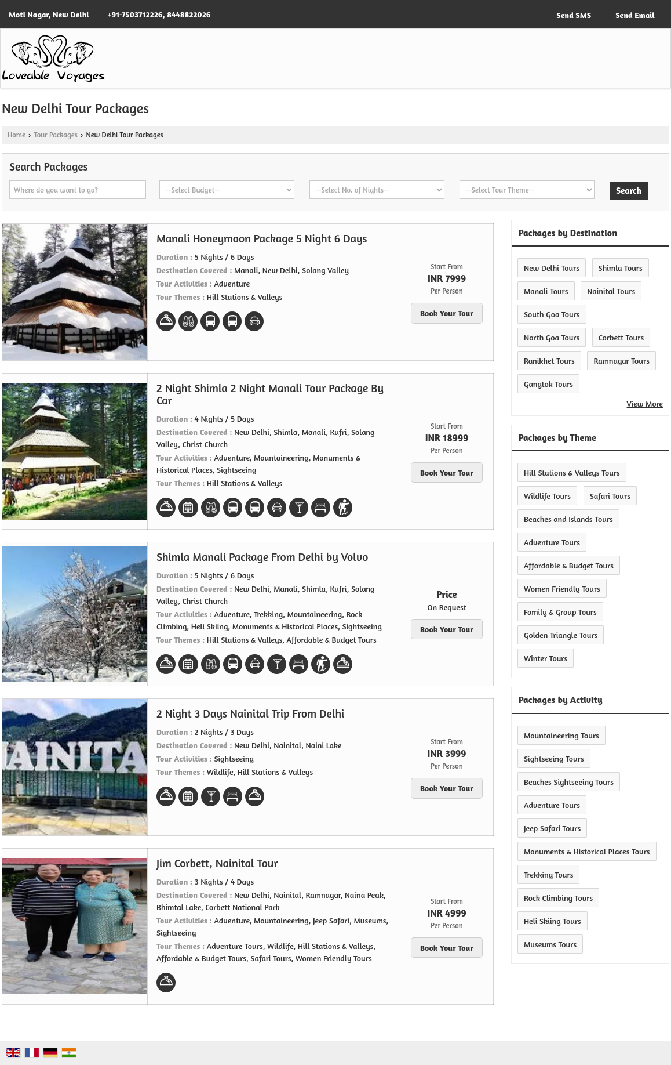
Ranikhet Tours (549, 360)
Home (16, 135)
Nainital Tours (611, 291)
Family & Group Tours (560, 612)
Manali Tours (546, 291)
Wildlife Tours (547, 496)
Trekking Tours (548, 874)
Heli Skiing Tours (552, 921)
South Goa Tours (552, 314)
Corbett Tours (621, 337)
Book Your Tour (446, 313)
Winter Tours (545, 658)
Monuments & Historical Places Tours (587, 851)
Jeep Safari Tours (552, 828)
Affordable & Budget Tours (569, 565)
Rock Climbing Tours (558, 898)
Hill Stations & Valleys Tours (572, 472)
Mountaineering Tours (561, 735)
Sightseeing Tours (554, 758)
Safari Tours (610, 496)
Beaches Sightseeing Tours (569, 782)
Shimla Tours (621, 268)
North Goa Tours (551, 337)
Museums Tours (550, 944)
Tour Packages (55, 135)
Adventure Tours (552, 542)
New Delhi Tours (551, 268)
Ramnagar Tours (621, 360)
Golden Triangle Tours (560, 635)
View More (645, 403)
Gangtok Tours (548, 384)
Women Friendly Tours (562, 588)
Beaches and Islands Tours (568, 519)
